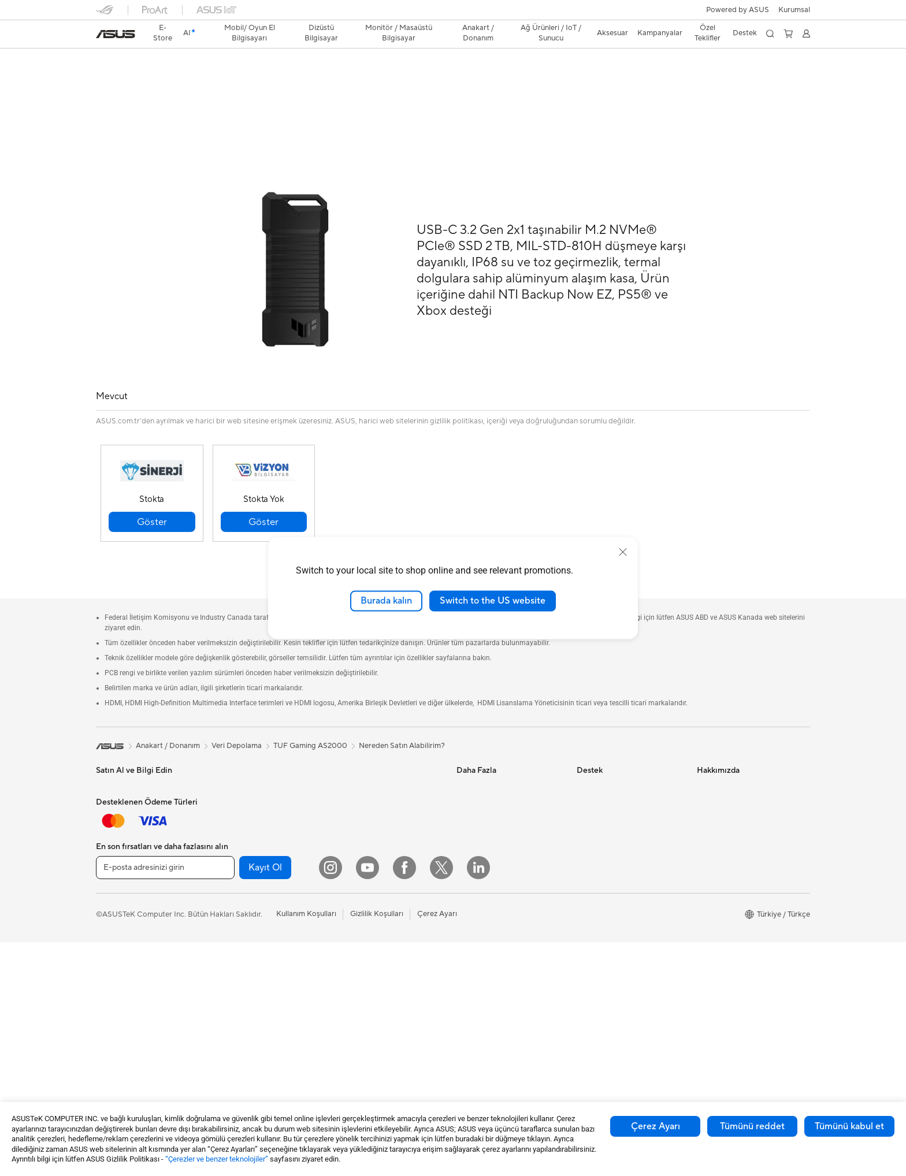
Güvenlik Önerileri (607, 848)
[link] (115, 34)
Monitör (110, 936)
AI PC (466, 831)
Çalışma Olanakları (728, 987)
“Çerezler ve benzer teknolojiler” (216, 1159)
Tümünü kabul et (849, 1126)
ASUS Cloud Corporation (740, 917)
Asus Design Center (489, 761)
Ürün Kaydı (596, 796)
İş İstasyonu (116, 971)
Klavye (346, 910)
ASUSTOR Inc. (722, 900)
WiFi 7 (345, 761)
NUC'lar (229, 796)
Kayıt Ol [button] (265, 1101)
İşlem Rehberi (720, 969)
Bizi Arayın (594, 831)
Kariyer (709, 1004)
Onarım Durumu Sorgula (618, 761)
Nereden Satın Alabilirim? (402, 719)
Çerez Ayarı (655, 1126)
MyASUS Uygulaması (613, 865)
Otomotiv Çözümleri (491, 796)
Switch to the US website (492, 600)
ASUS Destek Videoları (616, 883)
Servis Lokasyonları (610, 779)
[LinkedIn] (478, 1101)
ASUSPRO (474, 779)
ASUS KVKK (718, 935)
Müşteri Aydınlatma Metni (741, 952)
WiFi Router (355, 796)
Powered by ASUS (737, 9)
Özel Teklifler (708, 33)
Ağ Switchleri (357, 840)
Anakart (229, 849)
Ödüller (709, 796)
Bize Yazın (593, 813)
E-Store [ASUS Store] (163, 33)
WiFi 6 (345, 779)
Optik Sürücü (238, 918)
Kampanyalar (659, 33)
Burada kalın (386, 600)
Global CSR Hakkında (734, 831)
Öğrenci (110, 884)
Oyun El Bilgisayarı (127, 779)
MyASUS (592, 900)
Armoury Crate (482, 883)
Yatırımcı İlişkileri (725, 813)
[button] (794, 10)
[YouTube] (367, 1101)
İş (99, 832)
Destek (233, 79)
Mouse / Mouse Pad (368, 927)
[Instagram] (330, 1101)
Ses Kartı (231, 953)
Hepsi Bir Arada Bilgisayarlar (264, 761)
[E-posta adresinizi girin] (165, 1101)
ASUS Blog (475, 813)
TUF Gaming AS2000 (153, 60)
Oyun (105, 849)
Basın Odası (717, 848)
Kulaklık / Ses (357, 945)
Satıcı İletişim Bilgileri (613, 917)
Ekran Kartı (235, 866)
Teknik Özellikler (177, 79)
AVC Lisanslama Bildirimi (498, 865)
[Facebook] (404, 1101)
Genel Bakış (114, 79)
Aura (464, 900)
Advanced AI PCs (486, 848)
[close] (622, 552)
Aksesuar (111, 901)
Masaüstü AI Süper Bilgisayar (384, 857)
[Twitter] (441, 1101)
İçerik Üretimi (119, 867)
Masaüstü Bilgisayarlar (254, 779)
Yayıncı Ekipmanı (363, 962)
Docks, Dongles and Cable (380, 979)
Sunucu (347, 875)
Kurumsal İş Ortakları (732, 865)
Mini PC (229, 813)
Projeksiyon (116, 954)
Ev (100, 815)
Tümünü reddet (752, 1126)
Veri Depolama (241, 901)
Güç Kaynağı (237, 883)
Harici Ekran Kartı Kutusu (258, 935)
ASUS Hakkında (724, 761)
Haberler (712, 779)
